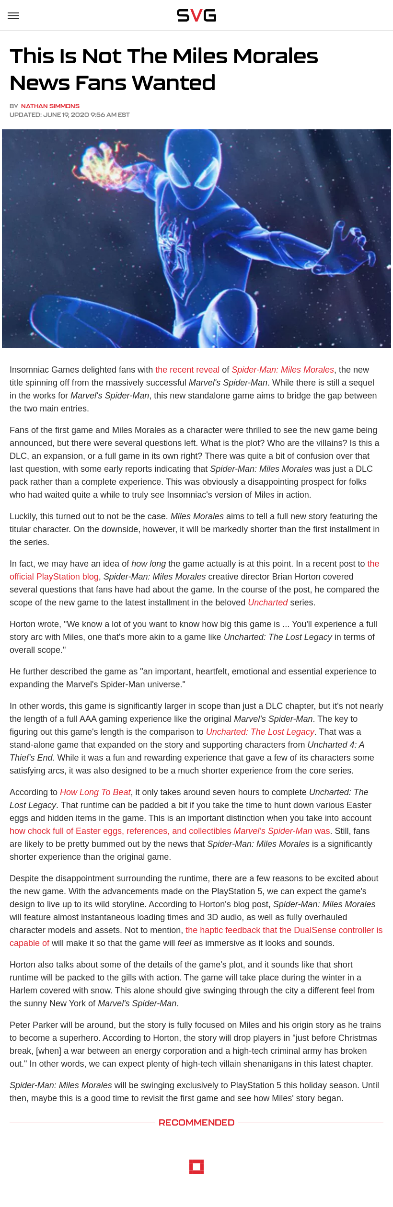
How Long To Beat (95, 792)
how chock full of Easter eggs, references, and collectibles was (170, 831)
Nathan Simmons (50, 106)
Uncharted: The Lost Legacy (260, 732)
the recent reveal (187, 370)
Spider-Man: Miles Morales (282, 370)
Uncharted (268, 602)
